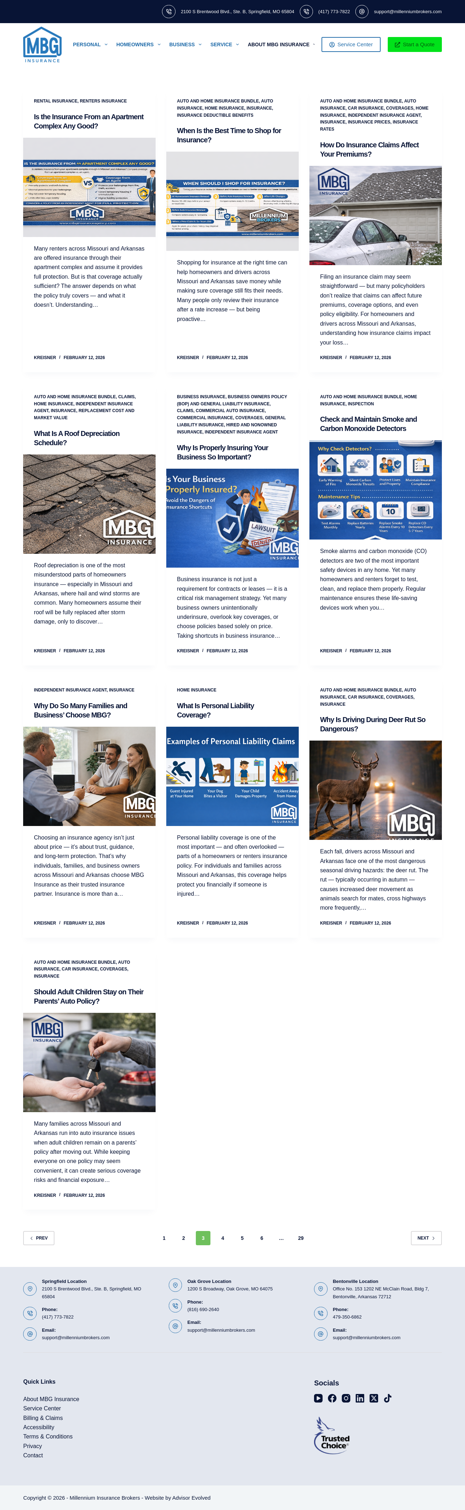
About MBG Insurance (283, 44)
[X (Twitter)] (374, 1398)
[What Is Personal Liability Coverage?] (232, 776)
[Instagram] (346, 1398)
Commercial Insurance (205, 417)
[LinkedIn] (360, 1398)
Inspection (361, 403)
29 (301, 1238)
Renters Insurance (103, 101)
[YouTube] (318, 1398)
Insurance (259, 108)
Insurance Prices (369, 122)
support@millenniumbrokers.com (408, 11)
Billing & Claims (43, 1418)
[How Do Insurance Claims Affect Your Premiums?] (375, 215)
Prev (39, 1238)
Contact (33, 1455)
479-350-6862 (347, 1317)
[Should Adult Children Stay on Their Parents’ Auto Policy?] (89, 1062)
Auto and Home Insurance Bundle (218, 101)
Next (426, 1238)
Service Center (351, 44)
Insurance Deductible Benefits (215, 115)
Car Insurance (366, 108)
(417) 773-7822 (334, 11)
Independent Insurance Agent (384, 115)
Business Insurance (201, 396)
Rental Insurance (55, 101)
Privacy (32, 1446)
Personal (91, 44)
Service (226, 44)
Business (186, 44)
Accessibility (38, 1427)
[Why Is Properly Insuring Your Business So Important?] (232, 518)
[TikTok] (387, 1398)
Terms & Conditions (48, 1436)
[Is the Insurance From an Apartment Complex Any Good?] (89, 187)
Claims (126, 396)
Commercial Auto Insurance (230, 410)
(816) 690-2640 (203, 1309)
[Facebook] (332, 1398)
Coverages (399, 108)
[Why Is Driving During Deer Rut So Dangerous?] (375, 790)
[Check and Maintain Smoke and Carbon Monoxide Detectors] (375, 490)
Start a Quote (415, 44)
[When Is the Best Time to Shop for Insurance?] (232, 201)
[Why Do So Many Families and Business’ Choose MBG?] (89, 776)
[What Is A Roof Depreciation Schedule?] (89, 504)
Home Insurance (224, 108)
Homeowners (139, 44)
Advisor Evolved (191, 1498)
